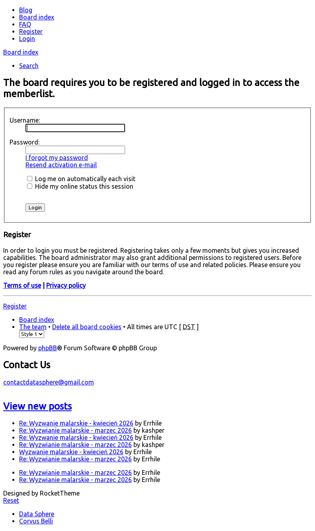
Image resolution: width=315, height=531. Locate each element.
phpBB (47, 347)
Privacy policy (66, 285)
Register (15, 306)
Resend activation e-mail (61, 164)
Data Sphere (36, 513)
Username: (25, 120)
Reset (11, 500)
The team (33, 326)
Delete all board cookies (86, 326)
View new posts (37, 406)
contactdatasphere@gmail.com (48, 382)
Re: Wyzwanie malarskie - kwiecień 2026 (76, 423)
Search (29, 65)
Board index (20, 52)
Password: (24, 142)
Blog (25, 10)
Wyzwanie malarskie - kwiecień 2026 (71, 451)
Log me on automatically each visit (81, 178)
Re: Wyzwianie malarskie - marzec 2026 (75, 430)
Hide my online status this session (80, 186)
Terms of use (22, 285)
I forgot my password (56, 157)
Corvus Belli (36, 521)
